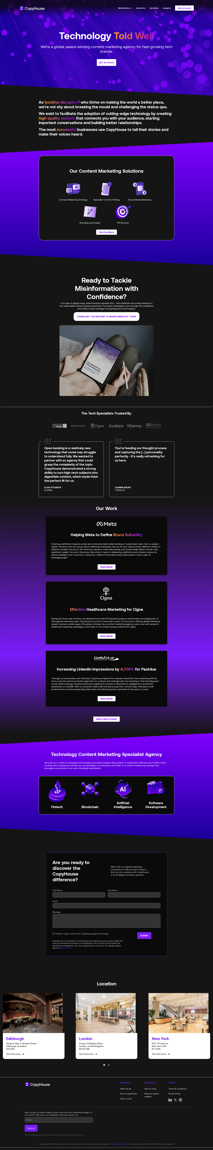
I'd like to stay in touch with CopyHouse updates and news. (82, 934)
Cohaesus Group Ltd (120, 1144)
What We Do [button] (124, 8)
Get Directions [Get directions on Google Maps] (15, 1054)
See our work (150, 1089)
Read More (107, 566)
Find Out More (106, 232)
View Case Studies (106, 719)
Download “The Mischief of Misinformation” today (106, 316)
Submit (144, 935)
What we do (125, 1089)
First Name (57, 890)
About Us (140, 8)
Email (55, 901)
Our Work (154, 8)
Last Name (112, 890)
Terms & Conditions (178, 1089)
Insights (167, 8)
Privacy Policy (66, 948)
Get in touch (184, 8)
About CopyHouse (128, 1094)
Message (56, 912)
